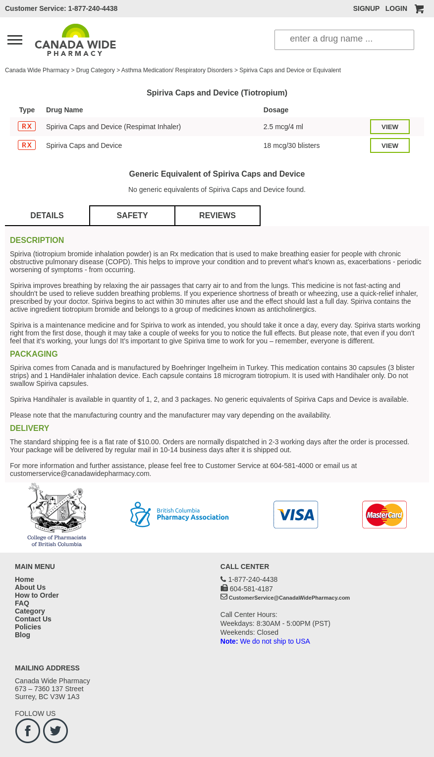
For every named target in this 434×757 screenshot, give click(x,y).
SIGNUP (366, 8)
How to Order (37, 595)
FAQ (22, 603)
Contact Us (33, 619)
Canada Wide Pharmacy (37, 70)
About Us (30, 587)
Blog (22, 635)
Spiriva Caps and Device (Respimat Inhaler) (113, 127)
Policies (28, 627)
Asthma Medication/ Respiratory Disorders (177, 70)
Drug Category (95, 70)
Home (24, 579)
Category (30, 611)
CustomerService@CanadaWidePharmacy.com (289, 598)
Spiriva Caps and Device (84, 145)
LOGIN (396, 8)
